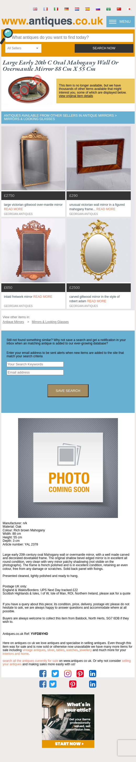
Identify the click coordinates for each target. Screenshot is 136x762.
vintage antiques (34, 650)
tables (60, 650)
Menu (124, 21)
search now (104, 48)
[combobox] (23, 48)
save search (68, 391)
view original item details (76, 96)
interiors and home (16, 654)
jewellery (86, 650)
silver (50, 650)
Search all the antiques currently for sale (30, 661)
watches (72, 650)
